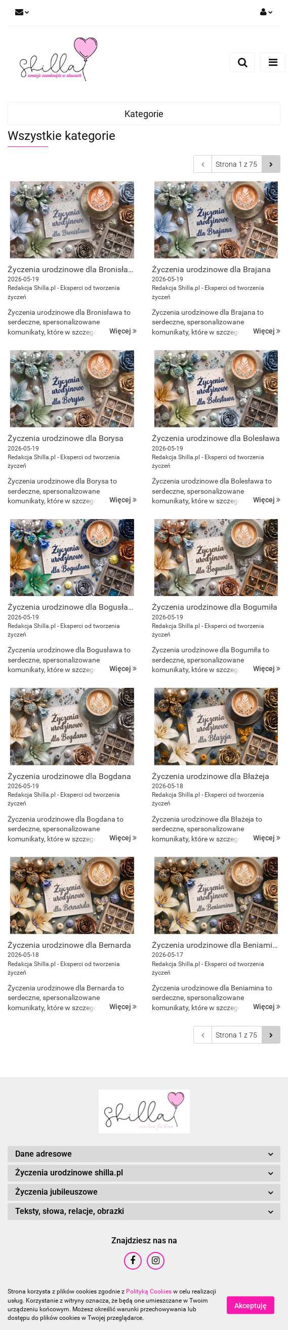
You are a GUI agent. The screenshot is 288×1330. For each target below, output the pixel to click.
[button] (144, 1154)
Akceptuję (250, 1305)
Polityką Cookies (149, 1291)
